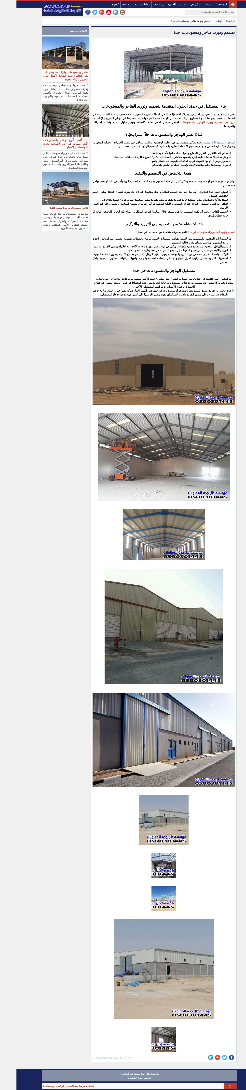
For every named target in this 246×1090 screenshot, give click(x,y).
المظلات (206, 4)
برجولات (110, 4)
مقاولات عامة (125, 4)
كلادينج (98, 4)
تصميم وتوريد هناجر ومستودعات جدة (174, 21)
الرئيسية (214, 21)
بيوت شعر (142, 4)
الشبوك (167, 4)
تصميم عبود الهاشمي (123, 1077)
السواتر (192, 4)
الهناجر (177, 4)
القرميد (155, 4)
